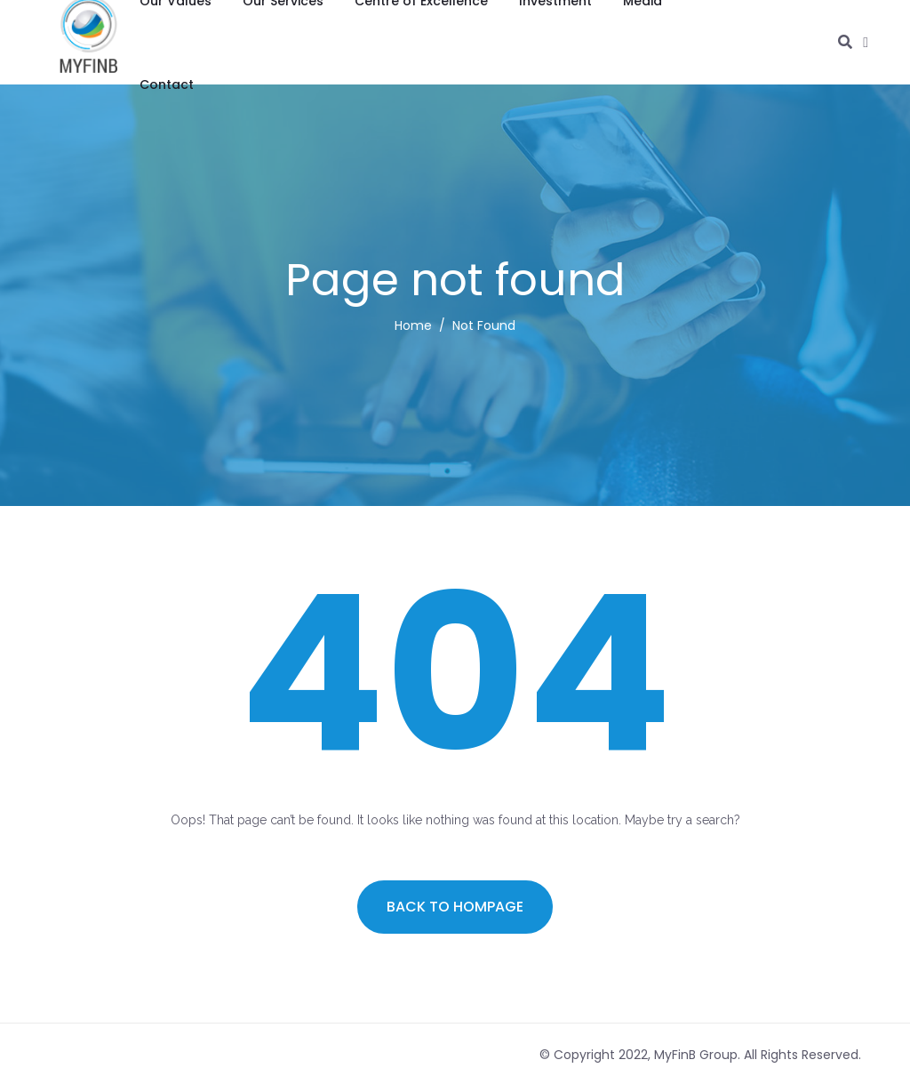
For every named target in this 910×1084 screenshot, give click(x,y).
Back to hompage (455, 906)
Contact (167, 84)
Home (413, 325)
